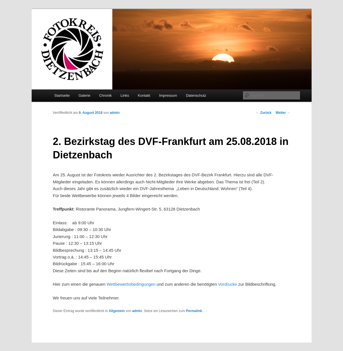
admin (114, 113)
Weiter (283, 113)
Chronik (105, 95)
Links (125, 95)
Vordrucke (227, 284)
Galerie (84, 95)
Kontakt (144, 95)
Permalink (194, 311)
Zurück (263, 113)
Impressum (168, 95)
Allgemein (117, 311)
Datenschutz (196, 95)
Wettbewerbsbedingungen (131, 284)
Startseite (62, 95)
